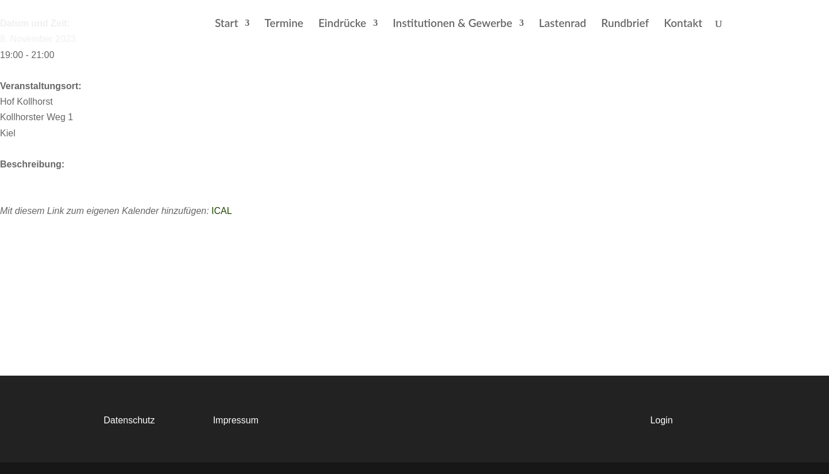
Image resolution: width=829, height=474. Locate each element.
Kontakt (683, 24)
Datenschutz (129, 420)
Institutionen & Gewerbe (452, 24)
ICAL (221, 211)
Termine (284, 24)
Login (661, 420)
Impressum (235, 420)
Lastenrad (562, 24)
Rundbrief (625, 24)
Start (226, 24)
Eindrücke (342, 24)
